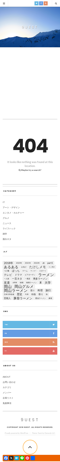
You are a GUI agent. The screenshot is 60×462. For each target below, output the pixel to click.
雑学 (5, 233)
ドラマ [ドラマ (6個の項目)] (18, 274)
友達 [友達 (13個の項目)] (7, 282)
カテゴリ (7, 387)
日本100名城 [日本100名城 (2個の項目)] (9, 294)
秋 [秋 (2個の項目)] (47, 294)
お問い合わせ (9, 382)
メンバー (7, 392)
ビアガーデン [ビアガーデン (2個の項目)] (30, 275)
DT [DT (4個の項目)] (44, 263)
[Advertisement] (30, 84)
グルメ (6, 218)
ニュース (7, 223)
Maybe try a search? (30, 170)
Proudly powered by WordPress (16, 433)
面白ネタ (7, 239)
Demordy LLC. (50, 433)
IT (4, 202)
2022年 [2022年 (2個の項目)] (37, 263)
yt (31, 351)
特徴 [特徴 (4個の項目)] (33, 294)
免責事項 (7, 403)
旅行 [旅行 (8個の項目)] (48, 290)
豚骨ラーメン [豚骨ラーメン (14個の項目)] (23, 298)
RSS (31, 342)
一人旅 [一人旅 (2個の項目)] (6, 279)
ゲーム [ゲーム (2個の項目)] (25, 271)
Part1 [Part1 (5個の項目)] (50, 262)
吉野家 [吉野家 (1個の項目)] (15, 282)
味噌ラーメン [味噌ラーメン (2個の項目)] (31, 282)
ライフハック (9, 228)
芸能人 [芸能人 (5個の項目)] (7, 298)
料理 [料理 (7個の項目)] (40, 290)
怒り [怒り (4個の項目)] (32, 290)
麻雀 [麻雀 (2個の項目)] (50, 298)
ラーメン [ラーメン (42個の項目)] (46, 274)
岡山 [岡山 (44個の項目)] (8, 286)
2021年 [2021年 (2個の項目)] (28, 263)
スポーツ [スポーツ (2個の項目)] (42, 271)
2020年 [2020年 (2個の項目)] (19, 263)
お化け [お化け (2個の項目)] (23, 267)
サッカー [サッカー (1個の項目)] (33, 271)
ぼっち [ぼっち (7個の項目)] (16, 270)
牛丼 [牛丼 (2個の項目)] (27, 294)
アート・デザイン (11, 207)
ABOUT (6, 376)
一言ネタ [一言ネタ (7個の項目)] (17, 278)
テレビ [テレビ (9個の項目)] (8, 274)
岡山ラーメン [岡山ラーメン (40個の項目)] (16, 290)
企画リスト (8, 398)
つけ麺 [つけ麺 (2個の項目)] (6, 271)
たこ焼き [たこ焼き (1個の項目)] (52, 267)
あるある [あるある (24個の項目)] (11, 267)
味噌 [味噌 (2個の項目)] (21, 282)
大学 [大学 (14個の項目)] (48, 282)
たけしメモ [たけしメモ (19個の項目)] (37, 267)
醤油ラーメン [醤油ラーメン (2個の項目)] (40, 298)
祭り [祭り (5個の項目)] (41, 294)
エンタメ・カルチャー (13, 212)
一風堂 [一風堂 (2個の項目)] (27, 279)
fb (31, 333)
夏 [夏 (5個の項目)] (40, 282)
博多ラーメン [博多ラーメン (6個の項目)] (40, 278)
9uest (30, 27)
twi (31, 324)
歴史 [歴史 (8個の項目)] (19, 294)
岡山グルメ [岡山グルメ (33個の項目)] (24, 286)
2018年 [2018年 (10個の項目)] (8, 263)
